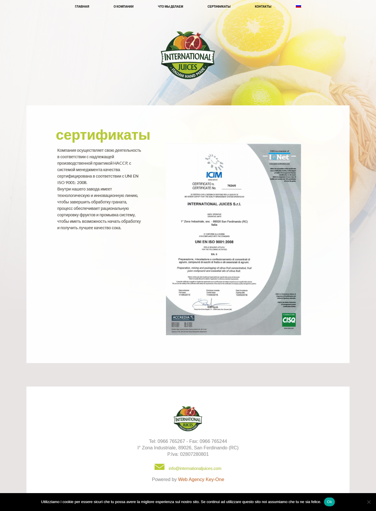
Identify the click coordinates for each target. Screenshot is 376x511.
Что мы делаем (170, 6)
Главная (82, 6)
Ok (329, 502)
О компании (124, 6)
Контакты (263, 6)
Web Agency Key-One (201, 479)
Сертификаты (219, 6)
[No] (369, 502)
